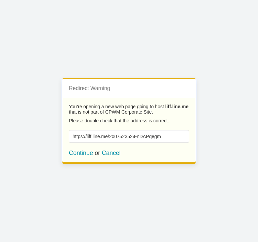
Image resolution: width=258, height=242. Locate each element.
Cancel (111, 153)
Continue (81, 153)
